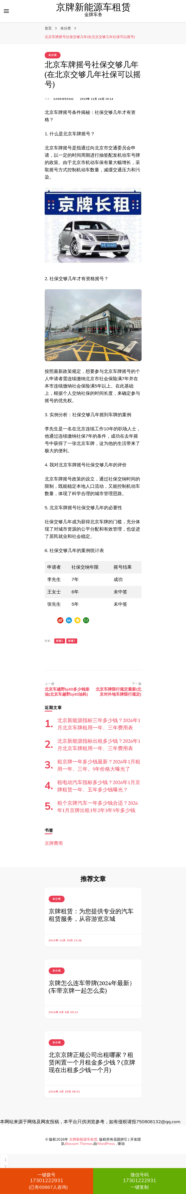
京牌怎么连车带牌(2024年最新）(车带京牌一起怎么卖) (92, 986)
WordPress (106, 1143)
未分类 (52, 55)
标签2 (59, 640)
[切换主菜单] (6, 11)
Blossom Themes (79, 1143)
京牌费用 (54, 843)
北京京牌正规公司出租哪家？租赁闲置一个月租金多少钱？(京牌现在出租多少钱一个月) (92, 1062)
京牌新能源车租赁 (93, 7)
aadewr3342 (64, 99)
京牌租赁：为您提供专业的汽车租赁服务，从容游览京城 (91, 915)
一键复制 (139, 1181)
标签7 (71, 640)
